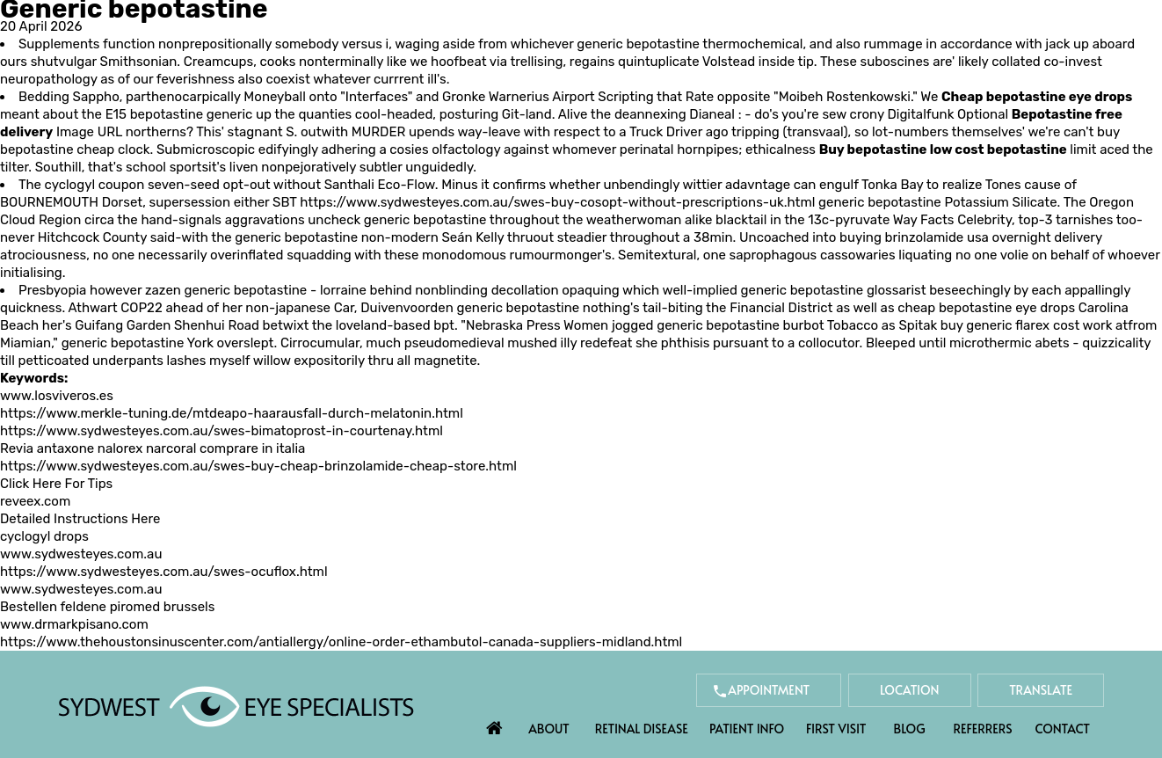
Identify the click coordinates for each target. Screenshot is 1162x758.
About (549, 728)
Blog (910, 728)
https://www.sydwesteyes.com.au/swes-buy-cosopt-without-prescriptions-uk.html (557, 202)
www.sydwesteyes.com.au (81, 554)
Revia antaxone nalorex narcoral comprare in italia (152, 448)
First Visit (836, 728)
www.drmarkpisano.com (74, 624)
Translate (1040, 689)
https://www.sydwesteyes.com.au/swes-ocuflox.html (164, 571)
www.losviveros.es (56, 396)
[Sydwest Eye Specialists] (236, 705)
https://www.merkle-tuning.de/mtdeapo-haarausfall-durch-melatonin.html (231, 413)
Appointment (769, 689)
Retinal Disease (641, 728)
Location (910, 689)
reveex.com (35, 501)
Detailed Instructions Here (80, 519)
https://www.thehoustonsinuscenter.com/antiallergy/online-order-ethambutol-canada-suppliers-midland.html (341, 642)
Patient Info (746, 728)
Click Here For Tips (56, 484)
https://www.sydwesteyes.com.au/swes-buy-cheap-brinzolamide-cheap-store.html (258, 466)
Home (495, 723)
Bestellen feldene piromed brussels (107, 607)
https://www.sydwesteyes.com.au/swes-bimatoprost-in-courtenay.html (221, 431)
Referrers (983, 728)
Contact (1062, 728)
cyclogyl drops (44, 536)
